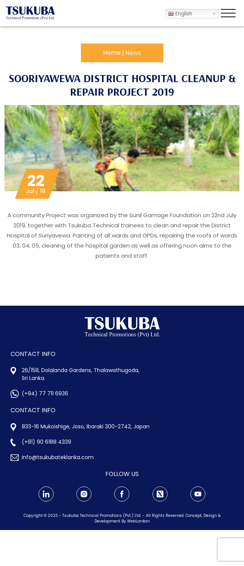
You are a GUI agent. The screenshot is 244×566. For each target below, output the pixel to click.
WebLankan (138, 521)
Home (112, 52)
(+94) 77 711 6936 (45, 393)
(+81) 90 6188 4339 (46, 442)
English (180, 13)
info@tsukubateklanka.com (58, 457)
